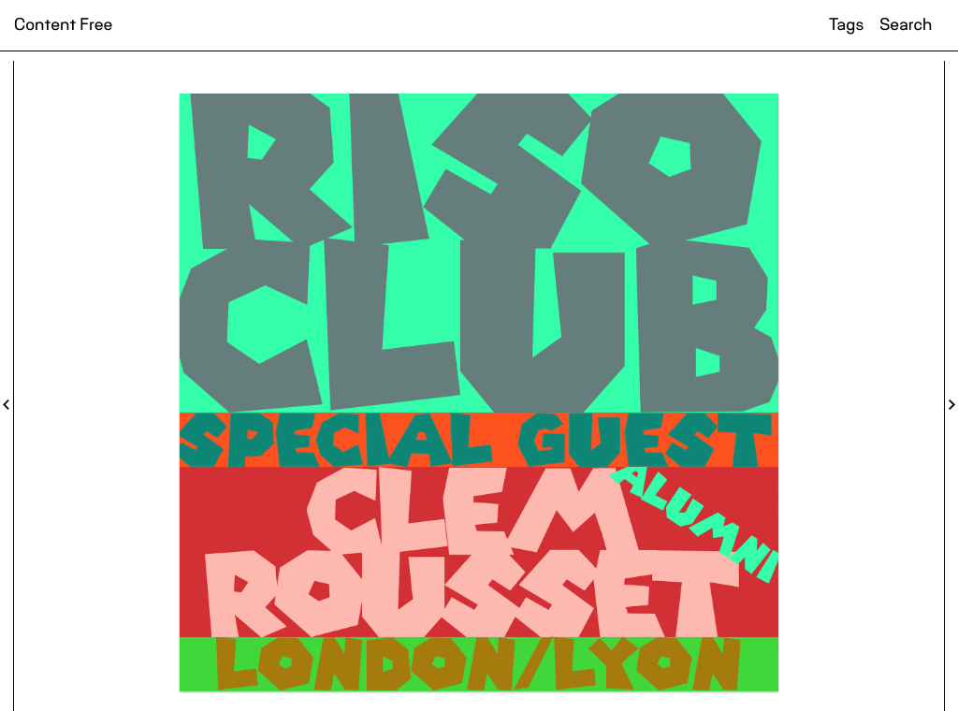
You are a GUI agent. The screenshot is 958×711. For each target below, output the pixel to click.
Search (905, 25)
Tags (846, 25)
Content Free (63, 25)
